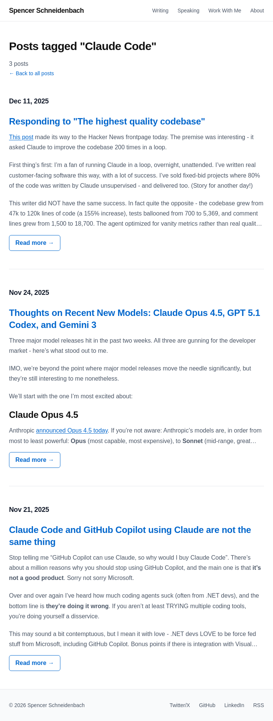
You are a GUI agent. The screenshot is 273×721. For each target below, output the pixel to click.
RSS (258, 705)
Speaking (188, 11)
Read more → (34, 243)
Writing (160, 11)
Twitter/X (180, 705)
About (257, 11)
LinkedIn (234, 705)
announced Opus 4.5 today (72, 430)
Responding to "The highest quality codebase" (107, 121)
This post (21, 137)
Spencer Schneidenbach (46, 10)
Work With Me (225, 11)
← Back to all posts (31, 73)
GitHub (207, 705)
